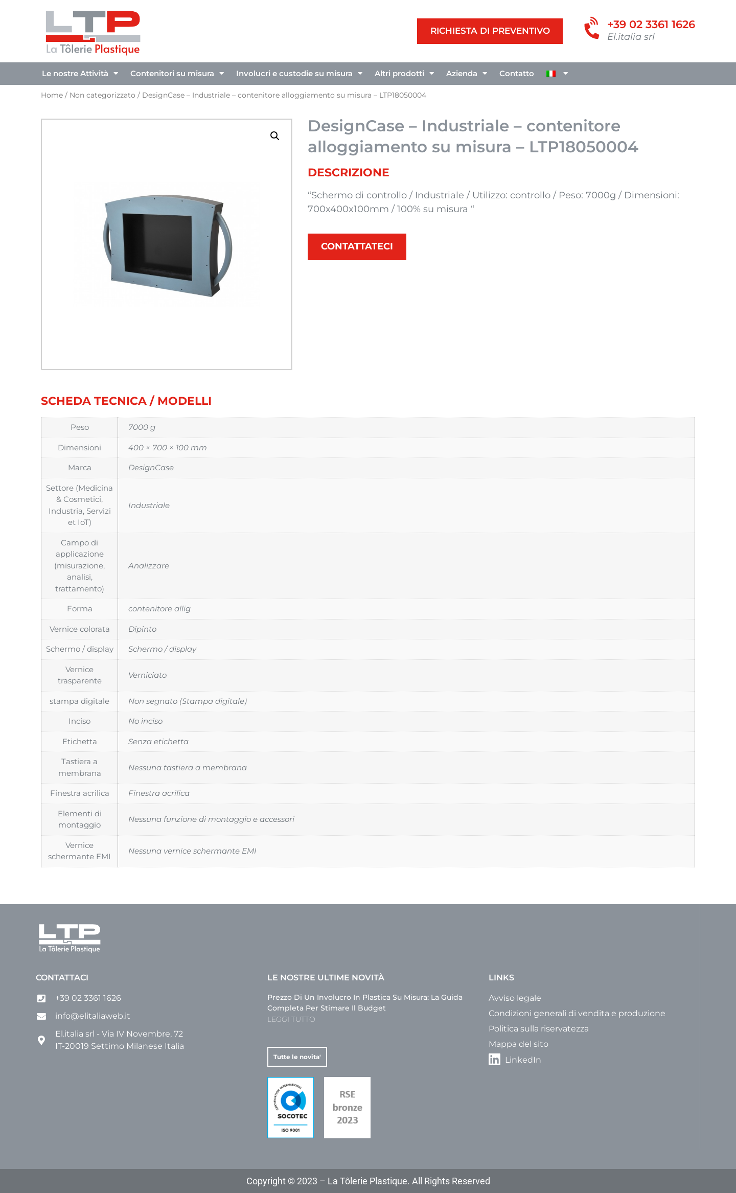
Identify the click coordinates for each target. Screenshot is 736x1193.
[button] (275, 136)
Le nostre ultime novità (325, 977)
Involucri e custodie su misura (299, 73)
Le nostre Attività (80, 73)
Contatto (516, 73)
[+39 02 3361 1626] (594, 29)
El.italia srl (631, 36)
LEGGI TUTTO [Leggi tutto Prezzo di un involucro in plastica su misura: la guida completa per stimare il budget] (291, 1019)
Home (52, 95)
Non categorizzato (102, 95)
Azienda (466, 73)
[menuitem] (557, 73)
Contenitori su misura (177, 73)
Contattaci (62, 977)
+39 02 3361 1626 (651, 24)
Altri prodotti (404, 73)
